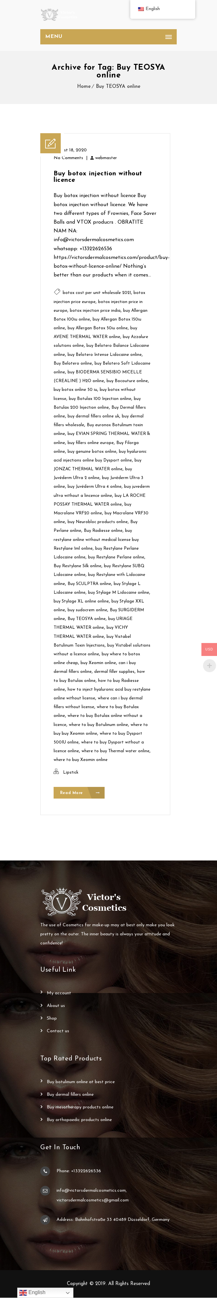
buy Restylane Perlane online (116, 557)
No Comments (68, 158)
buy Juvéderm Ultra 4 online (94, 487)
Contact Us (58, 1031)
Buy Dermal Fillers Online (70, 1095)
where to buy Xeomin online (81, 760)
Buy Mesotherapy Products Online (80, 1107)
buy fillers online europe (91, 443)
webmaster (106, 158)
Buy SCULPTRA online (89, 584)
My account (59, 993)
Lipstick (70, 772)
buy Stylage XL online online (81, 601)
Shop (52, 1018)
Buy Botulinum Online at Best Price (81, 1082)
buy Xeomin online (98, 663)
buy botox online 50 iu (75, 390)
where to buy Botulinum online (98, 725)
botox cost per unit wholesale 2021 (97, 293)
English (32, 1293)
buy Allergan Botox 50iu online (98, 328)
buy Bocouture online (127, 381)
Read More (80, 793)
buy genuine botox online (92, 452)
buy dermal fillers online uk (93, 416)
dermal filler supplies (114, 672)
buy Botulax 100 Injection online (100, 399)
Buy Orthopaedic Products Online (79, 1120)
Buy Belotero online (73, 363)
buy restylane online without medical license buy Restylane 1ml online (96, 539)
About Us (56, 1006)
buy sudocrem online (87, 610)
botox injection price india (95, 311)
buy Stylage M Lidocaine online (118, 593)
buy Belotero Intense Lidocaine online (105, 355)
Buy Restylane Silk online (77, 566)
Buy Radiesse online (103, 531)
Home (84, 86)
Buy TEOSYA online (118, 86)
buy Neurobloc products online (98, 522)
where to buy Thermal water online (115, 751)
